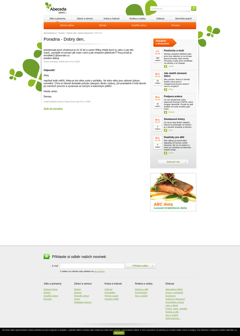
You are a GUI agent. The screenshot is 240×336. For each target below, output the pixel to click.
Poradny (62, 33)
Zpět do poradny (53, 108)
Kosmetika (110, 292)
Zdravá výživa (67, 25)
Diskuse (160, 18)
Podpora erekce (173, 96)
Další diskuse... (173, 318)
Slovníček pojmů (183, 18)
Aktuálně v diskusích (162, 42)
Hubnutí (108, 289)
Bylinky (102, 25)
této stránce (99, 271)
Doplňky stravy (139, 25)
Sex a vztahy (141, 296)
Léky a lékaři (171, 305)
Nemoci (78, 292)
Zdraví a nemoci (85, 18)
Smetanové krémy (174, 119)
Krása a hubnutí (111, 18)
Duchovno (170, 296)
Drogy (77, 299)
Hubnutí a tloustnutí (175, 299)
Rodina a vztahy (137, 18)
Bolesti (77, 289)
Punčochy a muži (174, 50)
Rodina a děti (141, 289)
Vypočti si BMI (112, 299)
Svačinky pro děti (174, 137)
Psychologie (141, 292)
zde (235, 330)
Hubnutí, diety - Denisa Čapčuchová (80, 33)
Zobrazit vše (173, 162)
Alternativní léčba (174, 289)
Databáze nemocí (83, 302)
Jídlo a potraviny (57, 18)
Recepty (176, 25)
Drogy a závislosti (174, 292)
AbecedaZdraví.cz (50, 33)
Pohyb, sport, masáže (176, 308)
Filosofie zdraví (81, 296)
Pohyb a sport (111, 296)
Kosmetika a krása (174, 302)
